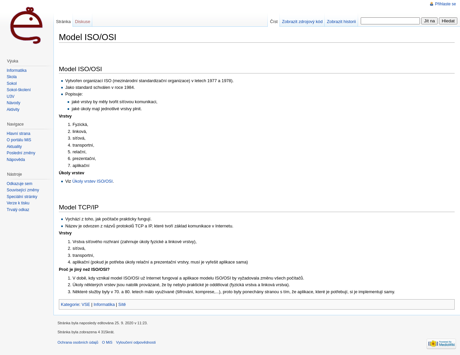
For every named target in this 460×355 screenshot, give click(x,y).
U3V (10, 96)
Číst (274, 21)
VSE (86, 304)
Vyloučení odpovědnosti (135, 342)
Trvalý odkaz (18, 209)
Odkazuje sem (19, 183)
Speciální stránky (22, 196)
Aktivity (13, 109)
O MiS (107, 342)
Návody (13, 103)
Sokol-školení (19, 89)
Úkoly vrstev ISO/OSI (92, 181)
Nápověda (16, 159)
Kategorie (70, 304)
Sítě (122, 304)
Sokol (12, 83)
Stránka (63, 21)
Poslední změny (21, 153)
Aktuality (14, 146)
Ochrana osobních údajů (78, 342)
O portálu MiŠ (19, 140)
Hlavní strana (18, 133)
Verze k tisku (18, 203)
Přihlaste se (445, 4)
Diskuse (82, 21)
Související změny (23, 190)
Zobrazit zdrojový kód (302, 21)
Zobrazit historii (341, 21)
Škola (12, 76)
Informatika (104, 304)
